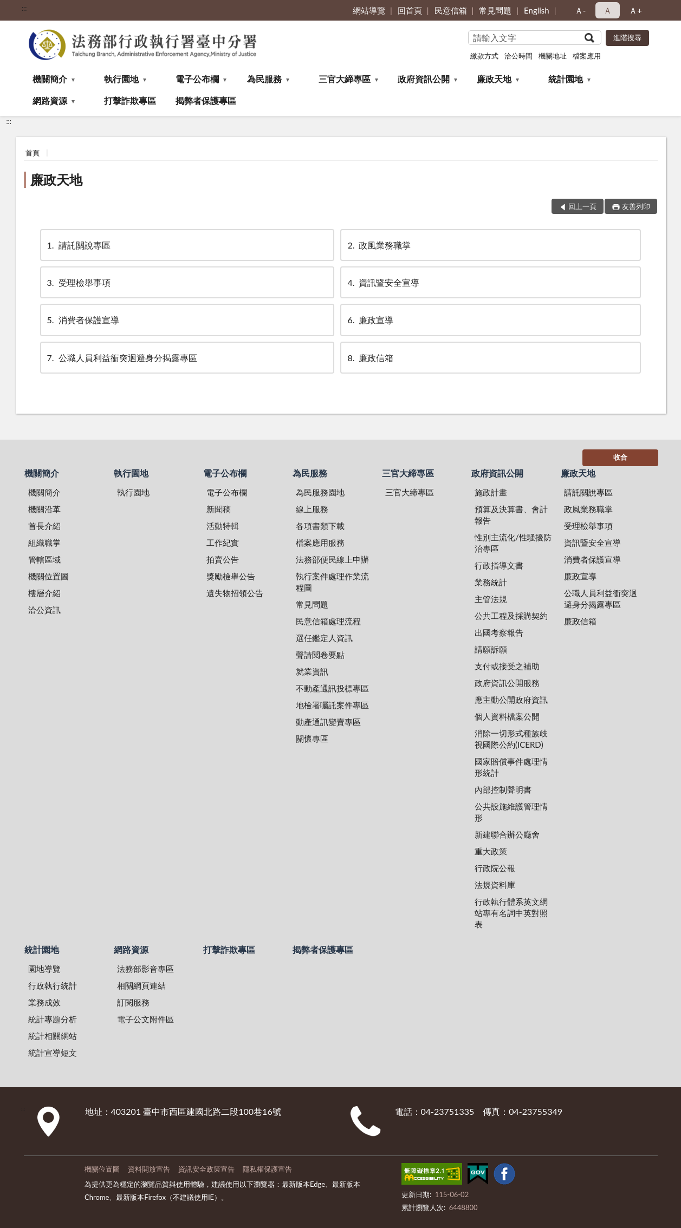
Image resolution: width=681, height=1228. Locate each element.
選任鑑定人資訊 (324, 638)
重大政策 (491, 851)
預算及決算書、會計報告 (511, 514)
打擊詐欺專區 (130, 100)
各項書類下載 (320, 526)
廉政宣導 (369, 319)
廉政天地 (494, 79)
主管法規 (491, 599)
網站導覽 (369, 10)
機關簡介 (50, 79)
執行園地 (121, 79)
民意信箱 (450, 10)
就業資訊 (312, 671)
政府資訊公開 (424, 79)
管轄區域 (44, 559)
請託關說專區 (78, 245)
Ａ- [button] (580, 10)
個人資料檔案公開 (507, 716)
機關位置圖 (48, 576)
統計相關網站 (52, 1036)
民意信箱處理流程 (328, 621)
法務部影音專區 (145, 969)
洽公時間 (518, 55)
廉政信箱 (369, 357)
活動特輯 (222, 526)
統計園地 (565, 79)
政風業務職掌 (378, 245)
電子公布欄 (197, 79)
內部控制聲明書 (503, 789)
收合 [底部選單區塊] (620, 457)
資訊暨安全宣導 (382, 282)
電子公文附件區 (145, 1019)
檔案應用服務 (320, 542)
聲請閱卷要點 (320, 654)
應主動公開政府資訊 (511, 699)
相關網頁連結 (141, 985)
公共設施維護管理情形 (511, 811)
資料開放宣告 (149, 1169)
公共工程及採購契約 (511, 615)
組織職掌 (44, 542)
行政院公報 (495, 868)
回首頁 (410, 10)
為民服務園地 (320, 492)
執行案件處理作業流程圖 (332, 581)
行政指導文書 (499, 565)
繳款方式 (484, 55)
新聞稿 (218, 509)
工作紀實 (222, 542)
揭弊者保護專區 (206, 100)
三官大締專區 (345, 79)
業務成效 (44, 1002)
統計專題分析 (52, 1019)
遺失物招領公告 (234, 593)
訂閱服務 (133, 1002)
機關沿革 (44, 509)
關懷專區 (312, 738)
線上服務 (312, 509)
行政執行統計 (52, 985)
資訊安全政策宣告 (206, 1169)
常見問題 (495, 10)
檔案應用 (587, 55)
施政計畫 (491, 492)
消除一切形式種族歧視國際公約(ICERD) (511, 738)
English (536, 10)
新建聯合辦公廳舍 (507, 834)
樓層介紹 (44, 593)
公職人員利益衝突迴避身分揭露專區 (121, 357)
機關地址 (553, 55)
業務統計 (491, 582)
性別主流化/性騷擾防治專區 (513, 542)
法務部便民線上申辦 (332, 559)
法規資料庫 (495, 885)
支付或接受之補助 (507, 666)
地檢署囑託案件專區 (332, 705)
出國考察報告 (499, 632)
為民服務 (264, 79)
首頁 (32, 152)
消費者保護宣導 (82, 319)
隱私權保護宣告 (267, 1169)
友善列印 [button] (636, 206)
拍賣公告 (222, 559)
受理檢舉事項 (78, 282)
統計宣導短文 (52, 1052)
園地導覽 (44, 969)
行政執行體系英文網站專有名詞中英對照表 (511, 913)
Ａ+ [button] (635, 10)
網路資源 (50, 100)
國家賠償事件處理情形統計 (511, 767)
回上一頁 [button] (582, 206)
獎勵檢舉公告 (230, 576)
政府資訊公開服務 (507, 683)
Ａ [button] (608, 10)
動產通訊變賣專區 (328, 722)
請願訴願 (491, 649)
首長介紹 (44, 526)
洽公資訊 (44, 610)
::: (24, 8)
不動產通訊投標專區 (332, 688)
